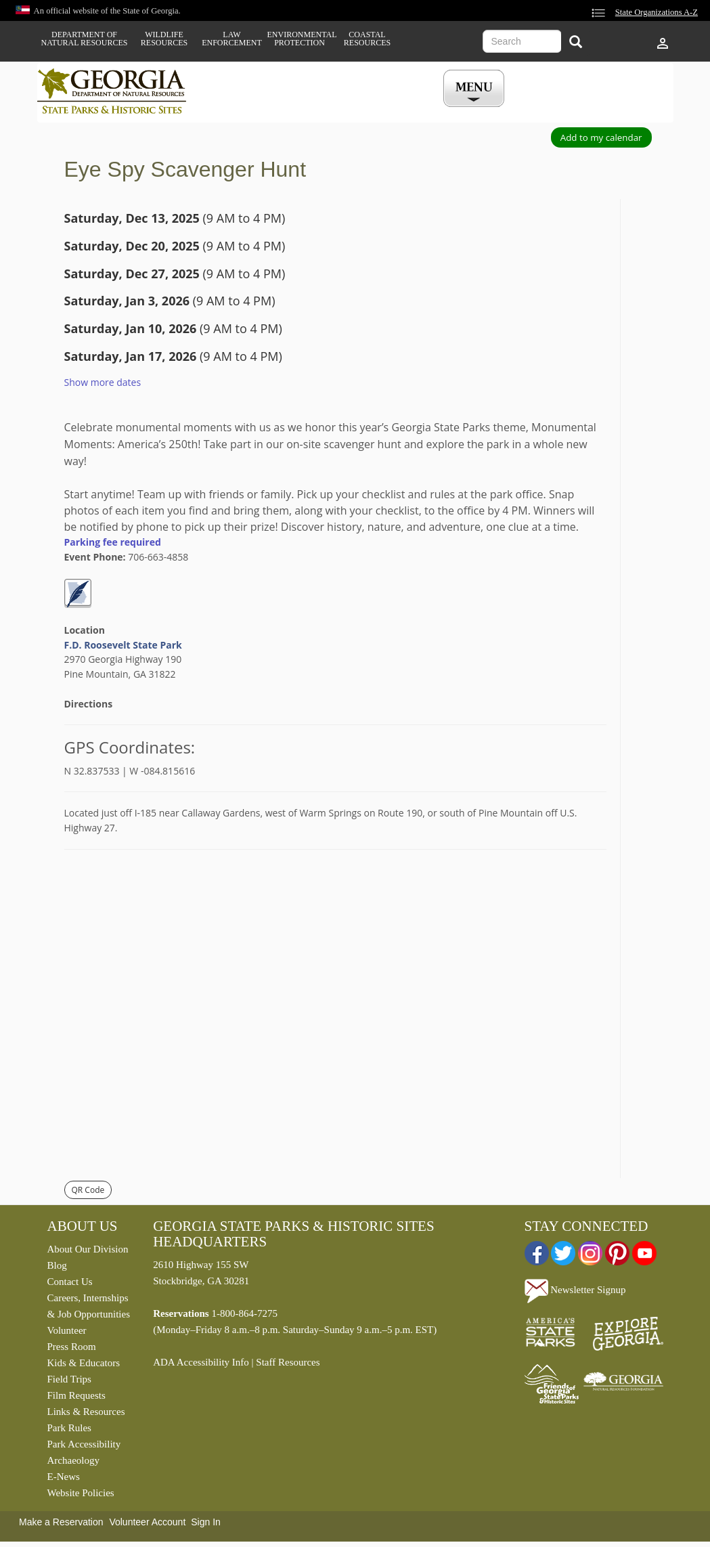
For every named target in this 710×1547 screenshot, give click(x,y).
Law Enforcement (232, 38)
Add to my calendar (601, 137)
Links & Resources (86, 1411)
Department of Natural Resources (84, 38)
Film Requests (76, 1395)
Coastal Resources (367, 38)
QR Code (88, 1190)
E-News (63, 1476)
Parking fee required (112, 542)
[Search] (575, 43)
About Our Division (88, 1249)
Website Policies (80, 1492)
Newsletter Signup (575, 1289)
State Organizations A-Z (656, 12)
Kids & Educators (83, 1362)
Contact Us (70, 1281)
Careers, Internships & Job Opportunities (89, 1306)
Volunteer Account (147, 1522)
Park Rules (69, 1427)
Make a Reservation (61, 1522)
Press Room (71, 1346)
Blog (57, 1265)
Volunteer (67, 1330)
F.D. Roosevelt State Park (123, 644)
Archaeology (73, 1460)
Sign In (206, 1522)
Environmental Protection (299, 38)
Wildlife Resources (164, 38)
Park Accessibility (84, 1444)
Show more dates (102, 382)
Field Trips (69, 1379)
